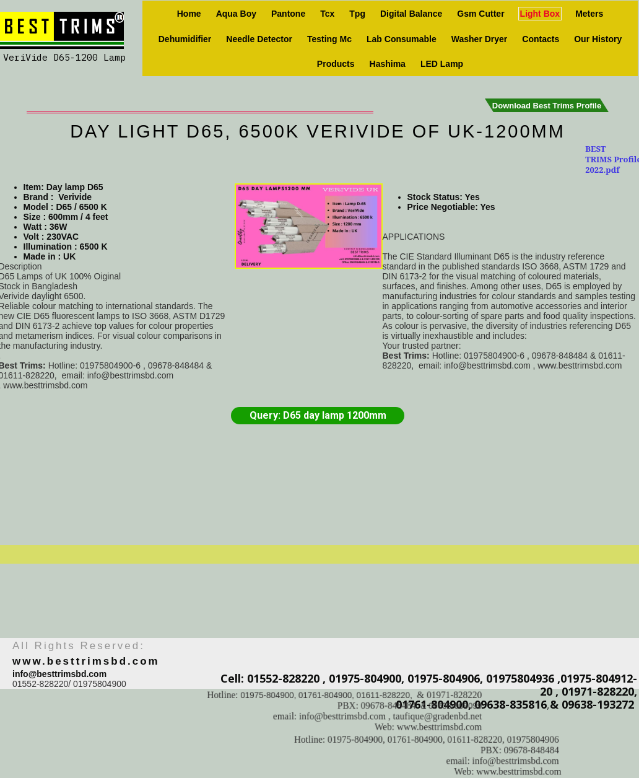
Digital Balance (411, 14)
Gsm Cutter (480, 14)
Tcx (327, 14)
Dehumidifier (185, 39)
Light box (540, 14)
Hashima (388, 64)
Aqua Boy (236, 14)
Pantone (288, 14)
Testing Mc (329, 39)
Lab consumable (402, 39)
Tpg (357, 14)
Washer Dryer (479, 39)
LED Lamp (441, 64)
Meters (589, 14)
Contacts (540, 39)
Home (189, 14)
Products (336, 64)
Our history (598, 39)
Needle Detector (259, 39)
